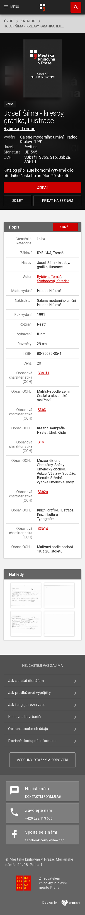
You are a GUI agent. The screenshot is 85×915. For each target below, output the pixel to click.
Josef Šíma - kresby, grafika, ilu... (34, 26)
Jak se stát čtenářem (26, 681)
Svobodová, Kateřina (53, 281)
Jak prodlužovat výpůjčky (29, 693)
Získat (42, 187)
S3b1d (43, 528)
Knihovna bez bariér (25, 717)
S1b (41, 442)
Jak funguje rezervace (27, 705)
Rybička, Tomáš (19, 128)
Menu (11, 7)
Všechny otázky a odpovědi (42, 760)
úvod (8, 21)
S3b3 (42, 410)
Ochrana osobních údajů (28, 729)
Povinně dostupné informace (32, 741)
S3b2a (43, 492)
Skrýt (65, 227)
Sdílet (17, 201)
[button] (42, 69)
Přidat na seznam (57, 201)
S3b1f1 (43, 373)
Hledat (74, 5)
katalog (28, 21)
